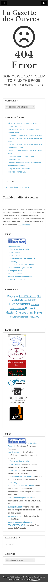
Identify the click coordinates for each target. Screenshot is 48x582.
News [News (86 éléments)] (38, 312)
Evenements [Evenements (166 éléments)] (19, 304)
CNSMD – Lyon (14, 252)
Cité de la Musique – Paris (18, 249)
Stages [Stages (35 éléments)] (34, 316)
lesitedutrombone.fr (15, 274)
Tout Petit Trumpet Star (17, 172)
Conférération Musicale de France (21, 258)
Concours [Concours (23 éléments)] (17, 299)
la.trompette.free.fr (15, 271)
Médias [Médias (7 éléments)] (30, 313)
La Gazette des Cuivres (21, 16)
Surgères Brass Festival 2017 (19, 169)
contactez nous (24, 225)
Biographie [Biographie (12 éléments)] (13, 296)
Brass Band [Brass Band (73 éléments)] (27, 296)
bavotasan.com (34, 579)
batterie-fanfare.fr (15, 246)
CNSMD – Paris (14, 255)
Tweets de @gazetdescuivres (17, 187)
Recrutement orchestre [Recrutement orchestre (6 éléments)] (19, 317)
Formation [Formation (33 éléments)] (31, 308)
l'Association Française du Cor (20, 268)
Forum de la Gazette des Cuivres (21, 265)
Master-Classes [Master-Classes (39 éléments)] (16, 312)
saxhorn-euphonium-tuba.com (20, 277)
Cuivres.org (12, 261)
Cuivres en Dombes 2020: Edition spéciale (25, 135)
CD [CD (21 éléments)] (39, 296)
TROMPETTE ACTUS (16, 280)
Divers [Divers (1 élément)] (26, 300)
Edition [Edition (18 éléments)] (32, 299)
